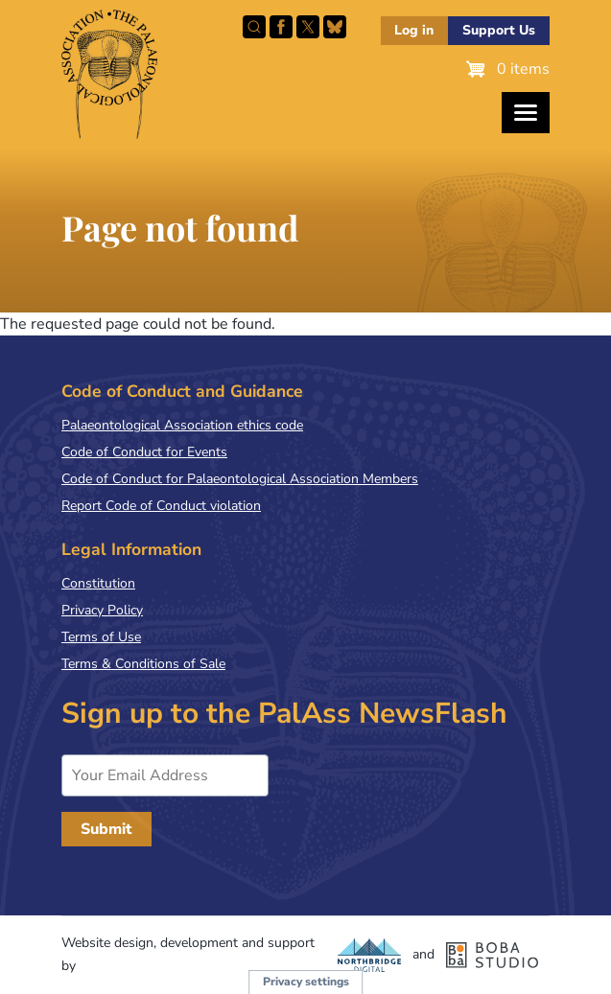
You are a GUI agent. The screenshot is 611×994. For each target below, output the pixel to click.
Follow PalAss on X (307, 26)
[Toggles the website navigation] (526, 112)
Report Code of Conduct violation (161, 506)
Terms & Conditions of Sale (143, 664)
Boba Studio (492, 954)
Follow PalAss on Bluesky (334, 26)
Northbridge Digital (369, 954)
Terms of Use (101, 637)
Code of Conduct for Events (144, 452)
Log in (414, 30)
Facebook (281, 26)
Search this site (254, 26)
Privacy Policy (102, 610)
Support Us (498, 30)
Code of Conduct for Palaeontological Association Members (239, 479)
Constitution (98, 583)
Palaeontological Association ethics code (182, 425)
